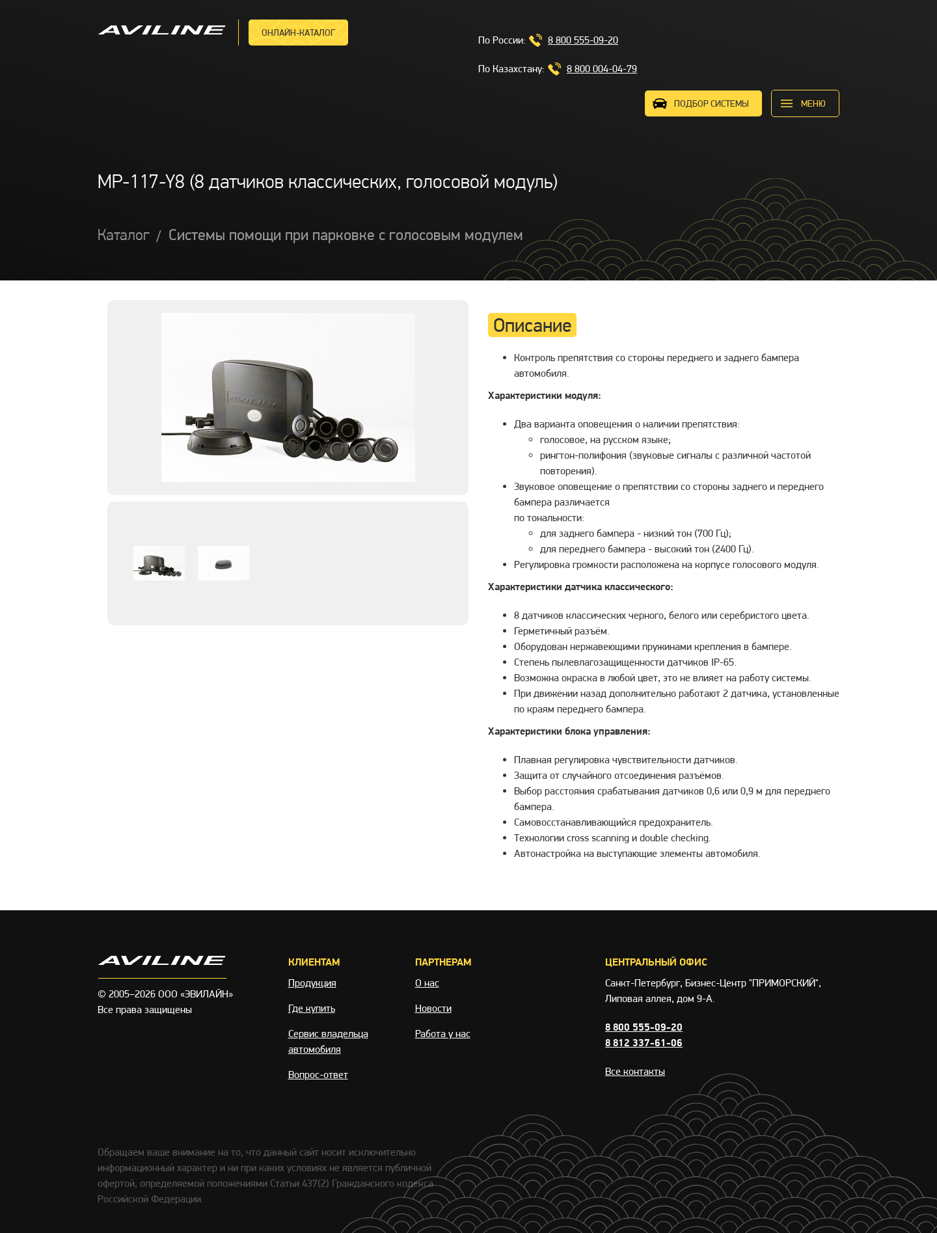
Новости (433, 1008)
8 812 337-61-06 (644, 1043)
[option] (287, 397)
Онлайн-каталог (298, 32)
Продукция (312, 983)
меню (813, 103)
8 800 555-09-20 (583, 40)
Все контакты (635, 1071)
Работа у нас (442, 1033)
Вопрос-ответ (318, 1074)
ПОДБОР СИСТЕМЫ (711, 103)
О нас (427, 983)
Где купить (311, 1008)
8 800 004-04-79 (602, 68)
